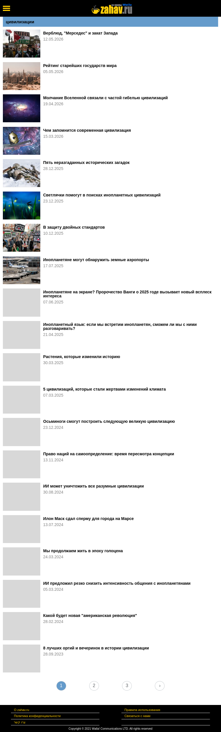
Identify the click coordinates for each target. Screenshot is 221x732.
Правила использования (142, 710)
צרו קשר (20, 722)
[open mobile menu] (6, 8)
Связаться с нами (137, 716)
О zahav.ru (21, 710)
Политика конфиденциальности (37, 716)
